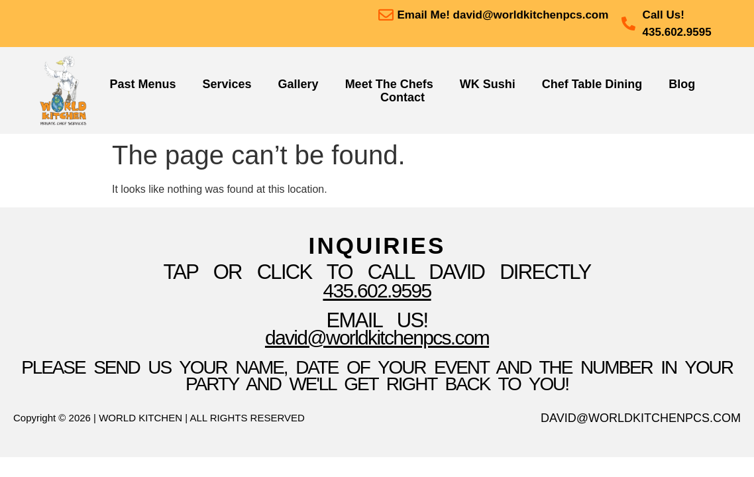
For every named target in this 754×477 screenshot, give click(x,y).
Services (227, 84)
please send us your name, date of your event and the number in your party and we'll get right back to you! (377, 375)
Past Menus (142, 84)
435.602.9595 (377, 290)
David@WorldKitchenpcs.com (377, 337)
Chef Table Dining (592, 84)
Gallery (298, 84)
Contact (402, 97)
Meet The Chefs (389, 84)
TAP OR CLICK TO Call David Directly (376, 272)
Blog (682, 84)
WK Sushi (487, 84)
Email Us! (377, 320)
